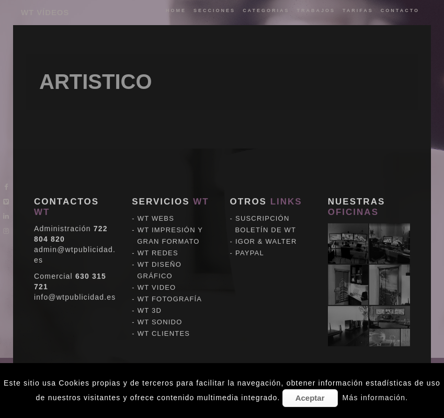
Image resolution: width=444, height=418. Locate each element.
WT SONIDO (160, 307)
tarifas (358, 10)
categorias (266, 10)
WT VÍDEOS (45, 12)
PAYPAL (249, 238)
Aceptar (310, 397)
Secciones (214, 10)
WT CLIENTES (164, 318)
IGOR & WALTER (266, 226)
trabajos (316, 10)
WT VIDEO (157, 272)
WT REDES (158, 238)
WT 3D (150, 295)
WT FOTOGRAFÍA (170, 284)
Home (176, 10)
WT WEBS (156, 203)
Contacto (400, 10)
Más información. (375, 397)
